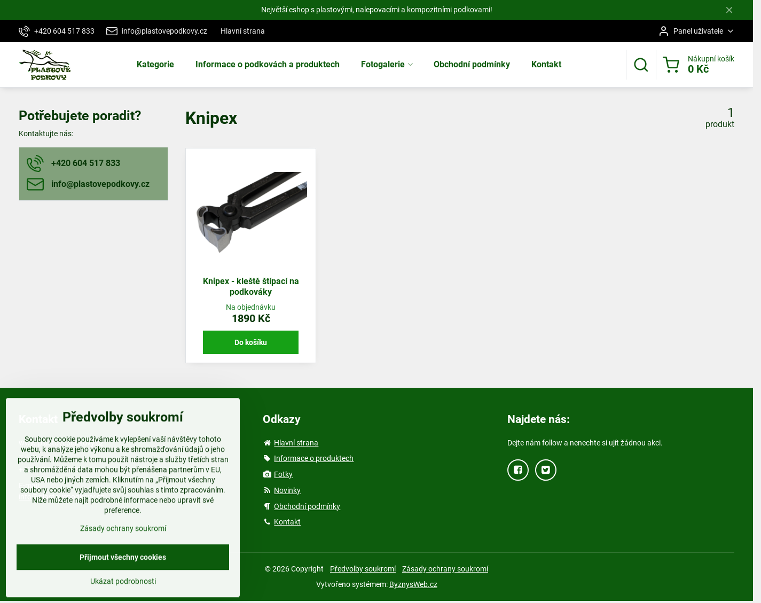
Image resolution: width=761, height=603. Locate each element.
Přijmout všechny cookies (123, 580)
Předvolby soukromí (363, 569)
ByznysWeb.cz (413, 584)
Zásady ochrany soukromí (445, 569)
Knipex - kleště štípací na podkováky (251, 286)
